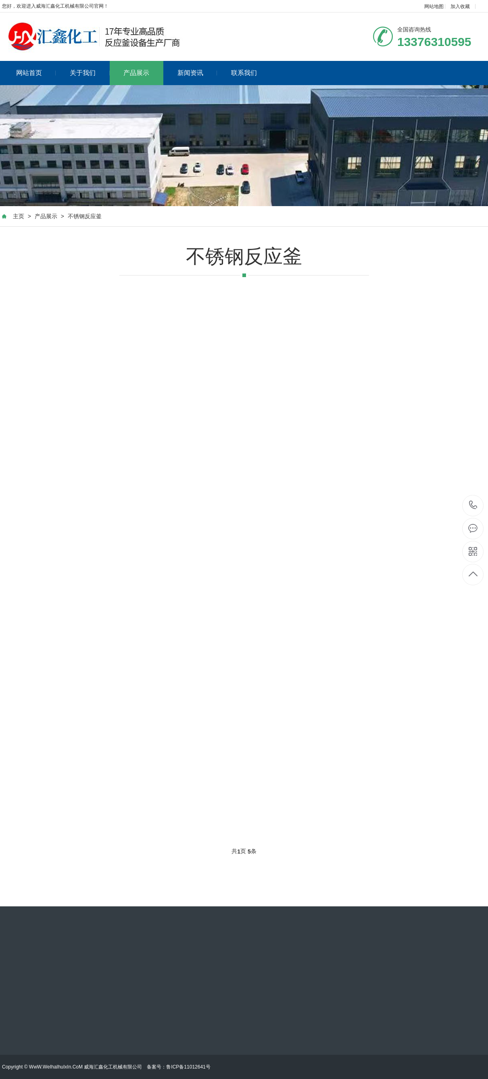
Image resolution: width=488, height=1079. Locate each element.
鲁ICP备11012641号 (188, 1067)
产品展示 (136, 72)
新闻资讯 (197, 72)
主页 (18, 216)
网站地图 (434, 6)
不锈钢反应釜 (85, 216)
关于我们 (90, 72)
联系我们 (244, 72)
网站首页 (36, 72)
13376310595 (473, 505)
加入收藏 (460, 6)
